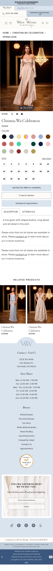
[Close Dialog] (2, 563)
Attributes (28, 216)
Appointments (26, 453)
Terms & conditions (41, 551)
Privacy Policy (10, 551)
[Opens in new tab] (26, 546)
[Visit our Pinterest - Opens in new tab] (33, 532)
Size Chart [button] (45, 159)
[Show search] (43, 24)
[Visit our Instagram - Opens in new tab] (26, 532)
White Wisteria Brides (26, 432)
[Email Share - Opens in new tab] (22, 115)
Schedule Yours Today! (26, 4)
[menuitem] (7, 9)
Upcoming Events (26, 440)
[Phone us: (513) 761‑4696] (10, 14)
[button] (6, 23)
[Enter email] (26, 505)
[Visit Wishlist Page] (47, 24)
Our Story (26, 428)
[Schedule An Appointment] (40, 14)
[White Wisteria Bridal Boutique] (7, 9)
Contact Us (26, 449)
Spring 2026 (10, 37)
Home (6, 33)
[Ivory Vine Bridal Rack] (25, 9)
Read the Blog (26, 436)
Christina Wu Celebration (27, 33)
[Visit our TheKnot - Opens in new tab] (41, 532)
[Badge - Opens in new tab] (26, 465)
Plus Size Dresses (26, 423)
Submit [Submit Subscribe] (27, 513)
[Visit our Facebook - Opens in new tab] (19, 532)
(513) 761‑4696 (26, 364)
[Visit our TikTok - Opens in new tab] (11, 532)
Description (11, 216)
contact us (21, 241)
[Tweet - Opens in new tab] (12, 115)
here (26, 569)
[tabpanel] (26, 76)
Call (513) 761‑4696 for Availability (26, 189)
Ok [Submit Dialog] (50, 563)
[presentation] (13, 309)
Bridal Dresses (26, 419)
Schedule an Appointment (26, 207)
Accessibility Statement (24, 551)
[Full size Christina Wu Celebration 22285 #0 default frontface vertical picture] (26, 76)
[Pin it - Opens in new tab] (17, 115)
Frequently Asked (26, 445)
